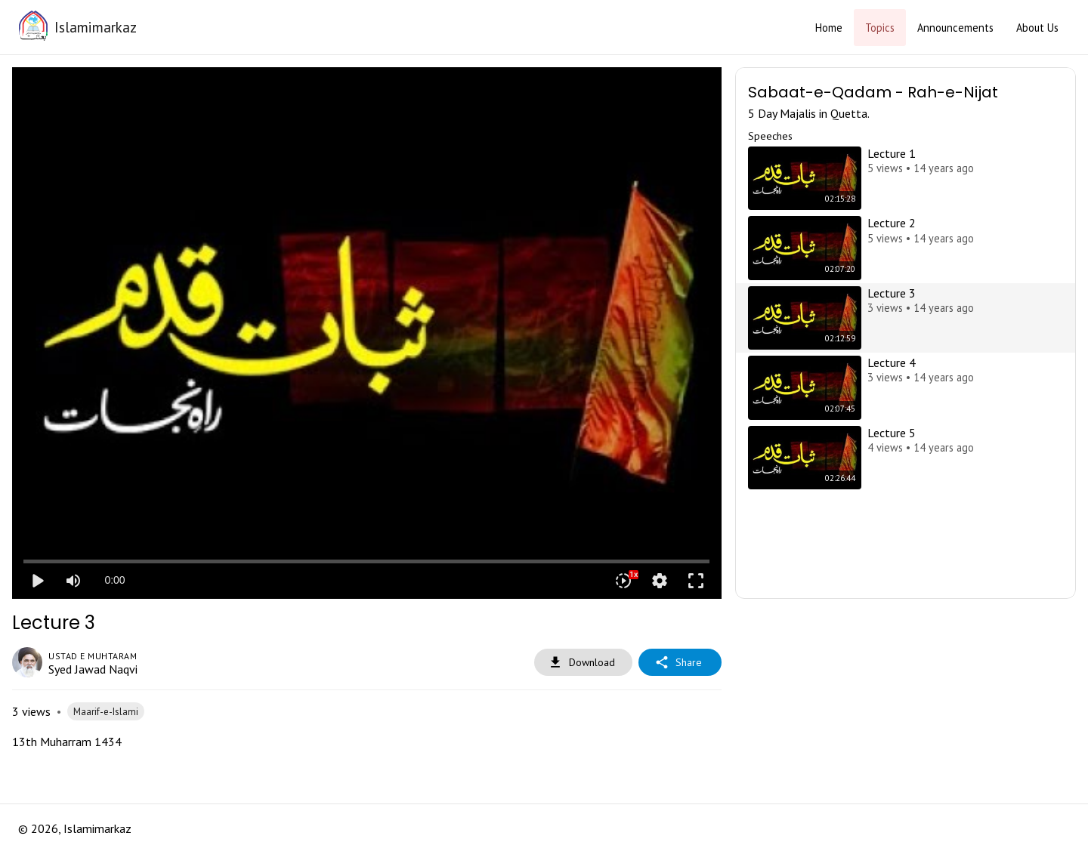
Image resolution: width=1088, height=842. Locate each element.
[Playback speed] (623, 581)
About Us (1037, 27)
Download (583, 663)
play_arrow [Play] (37, 581)
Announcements (955, 27)
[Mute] (73, 581)
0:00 (114, 580)
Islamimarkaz (95, 26)
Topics (880, 27)
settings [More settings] (660, 581)
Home (829, 27)
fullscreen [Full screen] (696, 581)
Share (680, 663)
